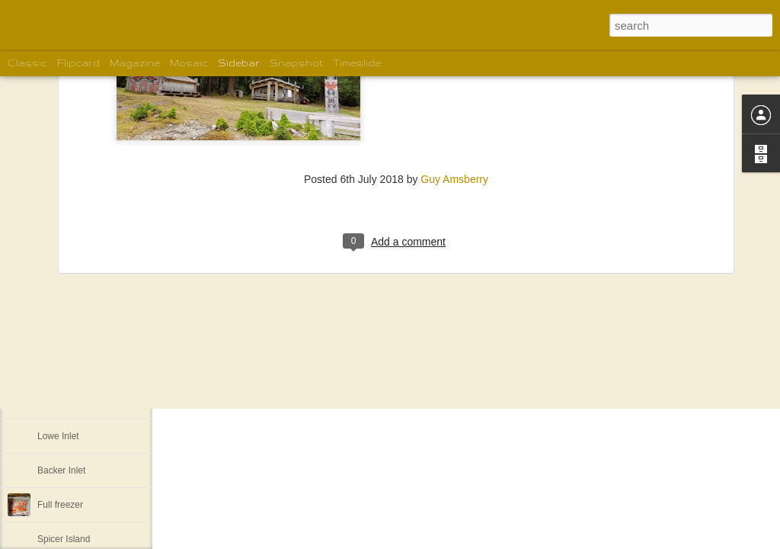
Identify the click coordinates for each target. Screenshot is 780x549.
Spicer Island (63, 539)
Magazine (135, 63)
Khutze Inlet (61, 401)
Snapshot (296, 63)
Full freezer (60, 504)
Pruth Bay (57, 333)
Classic (27, 63)
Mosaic (189, 63)
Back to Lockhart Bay (80, 367)
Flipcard (78, 63)
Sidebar (239, 63)
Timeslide (357, 63)
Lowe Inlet (58, 436)
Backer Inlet (61, 470)
